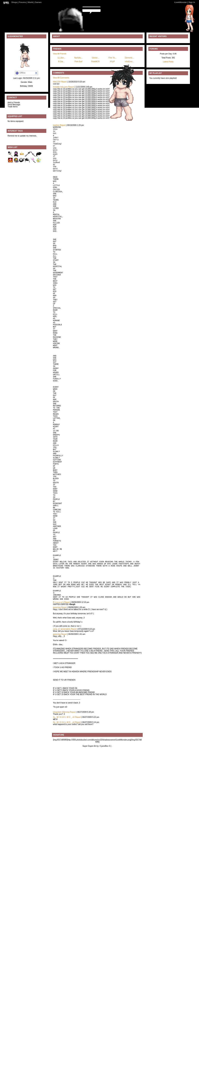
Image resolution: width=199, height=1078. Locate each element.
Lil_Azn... (61, 58)
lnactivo (56, 125)
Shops (14, 2)
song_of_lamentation (61, 758)
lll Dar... (61, 61)
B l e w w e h (58, 731)
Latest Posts (168, 62)
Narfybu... (78, 58)
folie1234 (57, 82)
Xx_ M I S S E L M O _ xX (64, 846)
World (30, 2)
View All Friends (59, 54)
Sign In (192, 2)
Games (38, 2)
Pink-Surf (78, 61)
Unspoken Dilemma (61, 841)
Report (64, 82)
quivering (57, 737)
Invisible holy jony (60, 87)
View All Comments (61, 78)
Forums (22, 2)
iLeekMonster (180, 2)
